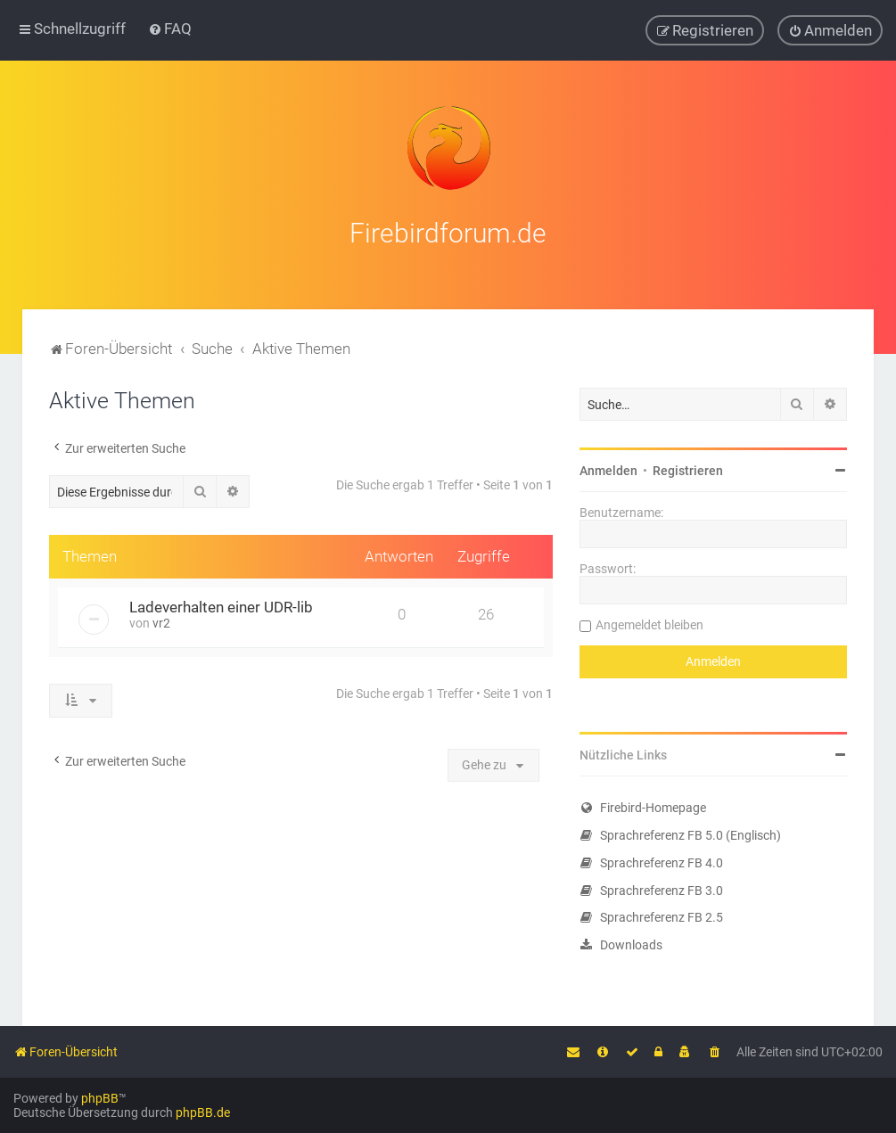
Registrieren (688, 468)
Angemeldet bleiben (649, 622)
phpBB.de (203, 1112)
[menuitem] (170, 28)
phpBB (100, 1098)
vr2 (161, 620)
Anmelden (608, 468)
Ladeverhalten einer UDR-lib (221, 604)
